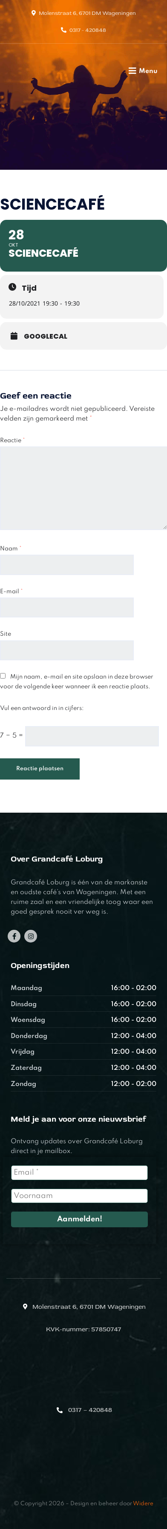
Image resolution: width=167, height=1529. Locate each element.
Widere (143, 1504)
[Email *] (79, 1172)
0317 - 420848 (87, 30)
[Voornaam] (79, 1196)
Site (5, 634)
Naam (11, 549)
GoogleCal (45, 336)
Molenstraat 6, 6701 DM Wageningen (87, 13)
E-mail (11, 592)
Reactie (12, 440)
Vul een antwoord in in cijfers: (42, 708)
